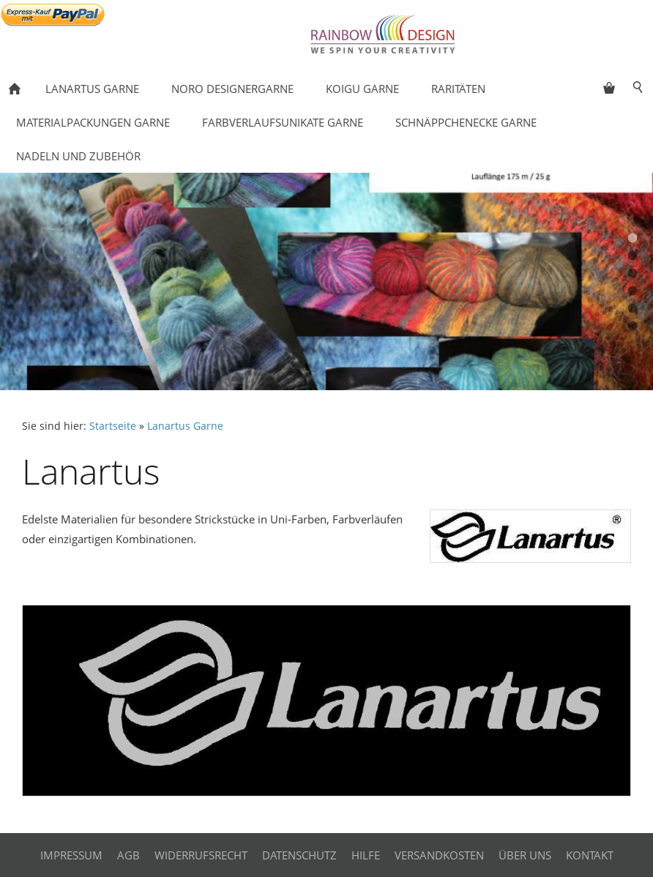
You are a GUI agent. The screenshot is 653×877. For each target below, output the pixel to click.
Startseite (112, 426)
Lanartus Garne (185, 426)
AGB (128, 855)
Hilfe (365, 855)
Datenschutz (299, 855)
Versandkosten (439, 855)
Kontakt (589, 855)
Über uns (525, 855)
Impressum (71, 855)
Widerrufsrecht (200, 855)
